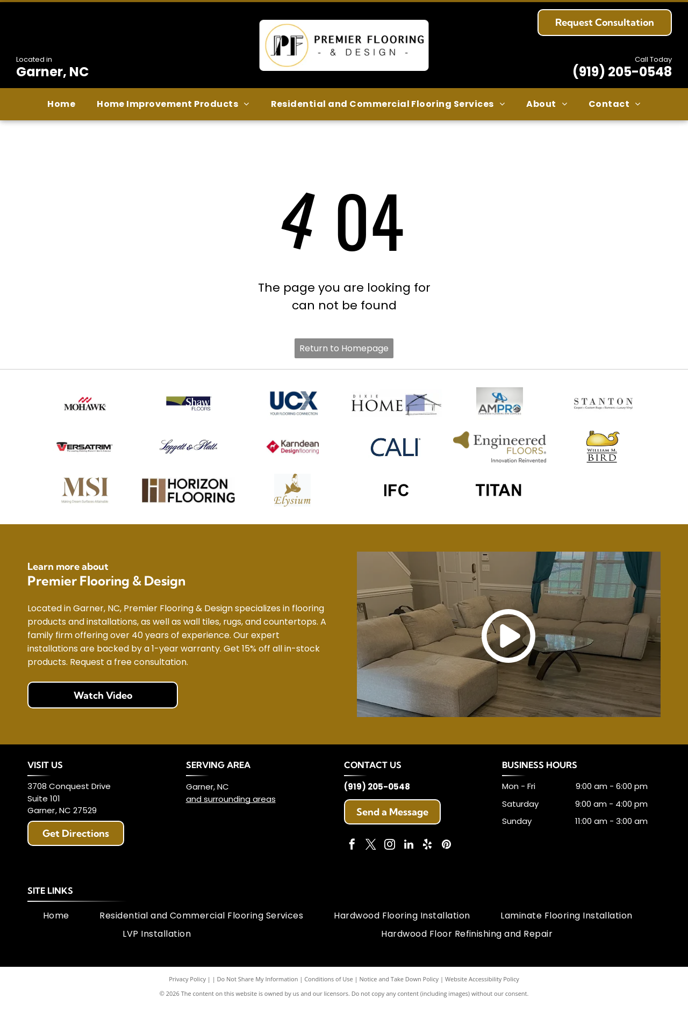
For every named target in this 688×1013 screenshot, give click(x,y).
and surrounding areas (231, 806)
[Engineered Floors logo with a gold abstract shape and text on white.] (499, 450)
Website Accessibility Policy (482, 986)
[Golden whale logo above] (603, 450)
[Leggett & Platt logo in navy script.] (188, 450)
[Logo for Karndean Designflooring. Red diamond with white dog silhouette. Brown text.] (292, 450)
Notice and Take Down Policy (399, 986)
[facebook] (352, 852)
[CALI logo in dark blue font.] (395, 450)
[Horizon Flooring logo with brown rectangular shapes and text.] (188, 496)
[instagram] (390, 852)
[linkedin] (408, 852)
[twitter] (371, 852)
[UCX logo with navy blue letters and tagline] (292, 404)
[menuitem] (61, 104)
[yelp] (427, 852)
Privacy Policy (187, 986)
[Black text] (395, 496)
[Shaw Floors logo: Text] (188, 404)
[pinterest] (446, 852)
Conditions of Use (328, 986)
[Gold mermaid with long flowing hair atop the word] (292, 496)
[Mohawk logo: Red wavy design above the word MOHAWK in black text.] (84, 404)
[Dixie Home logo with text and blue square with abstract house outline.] (395, 404)
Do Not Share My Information (257, 986)
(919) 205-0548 (622, 72)
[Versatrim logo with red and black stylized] (84, 450)
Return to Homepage (344, 348)
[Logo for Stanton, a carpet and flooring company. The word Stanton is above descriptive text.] (603, 404)
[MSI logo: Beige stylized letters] (84, 496)
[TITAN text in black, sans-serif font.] (499, 496)
